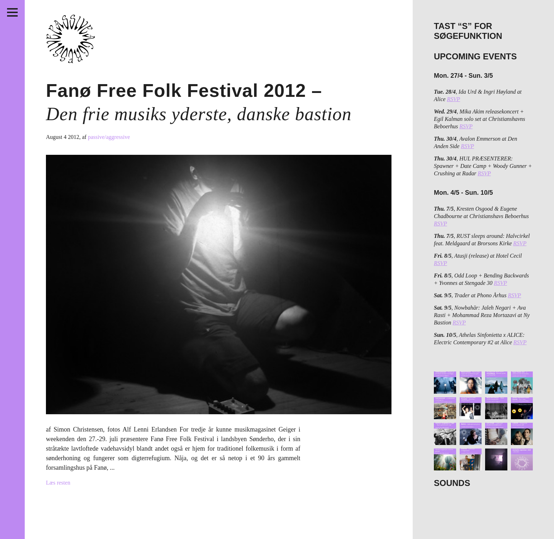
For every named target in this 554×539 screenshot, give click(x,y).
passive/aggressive (109, 137)
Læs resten (58, 483)
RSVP (453, 99)
